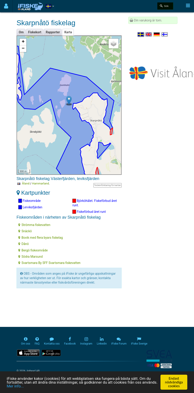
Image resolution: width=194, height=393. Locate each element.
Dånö (23, 244)
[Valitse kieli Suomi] (165, 34)
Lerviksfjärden (30, 207)
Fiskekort (34, 32)
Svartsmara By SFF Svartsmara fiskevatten (49, 263)
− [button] (23, 48)
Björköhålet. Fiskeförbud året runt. (94, 203)
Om (21, 32)
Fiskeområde (29, 201)
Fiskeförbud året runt (89, 212)
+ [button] (23, 42)
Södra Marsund (30, 256)
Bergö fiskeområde (33, 250)
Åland (25, 183)
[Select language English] (149, 34)
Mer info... (15, 386)
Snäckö (25, 231)
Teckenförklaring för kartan (107, 185)
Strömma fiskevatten (34, 225)
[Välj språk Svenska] (141, 34)
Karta (68, 32)
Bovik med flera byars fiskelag (40, 237)
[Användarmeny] (6, 6)
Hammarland (40, 183)
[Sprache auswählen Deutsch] (157, 34)
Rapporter (53, 32)
